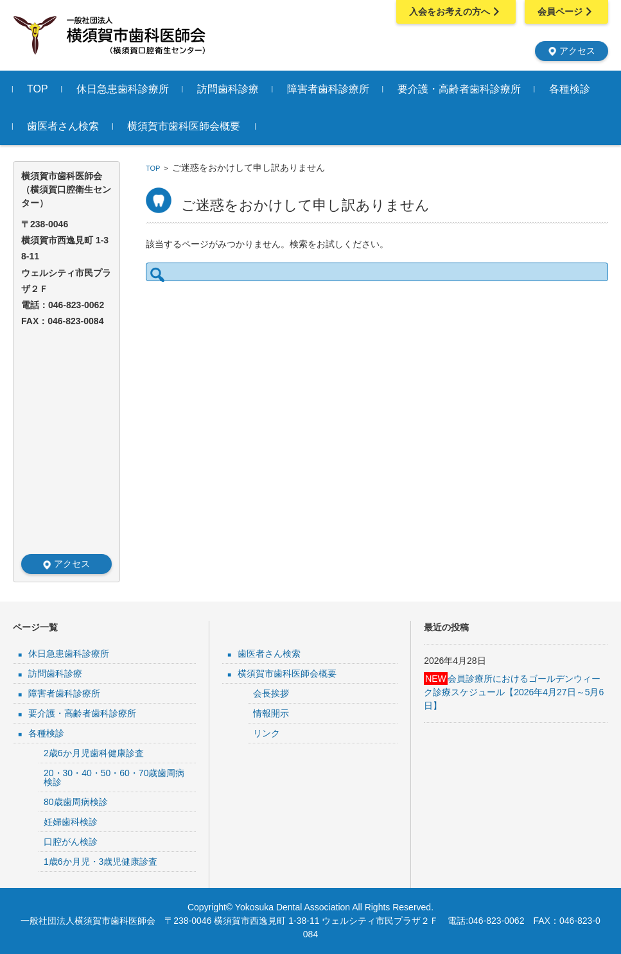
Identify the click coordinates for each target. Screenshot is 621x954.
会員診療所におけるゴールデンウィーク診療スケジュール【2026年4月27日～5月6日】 (514, 691)
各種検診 (569, 88)
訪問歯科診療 (228, 88)
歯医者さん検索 (63, 126)
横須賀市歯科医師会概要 (183, 126)
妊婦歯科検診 (71, 822)
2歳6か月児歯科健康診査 (94, 753)
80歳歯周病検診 (76, 802)
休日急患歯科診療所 (122, 88)
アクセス (571, 51)
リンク (266, 733)
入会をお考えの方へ (456, 11)
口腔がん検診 (71, 842)
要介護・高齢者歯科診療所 (459, 88)
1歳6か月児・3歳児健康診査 (100, 861)
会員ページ (566, 11)
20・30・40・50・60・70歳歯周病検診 (114, 777)
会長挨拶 (271, 693)
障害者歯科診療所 (328, 88)
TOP (37, 88)
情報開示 (271, 713)
